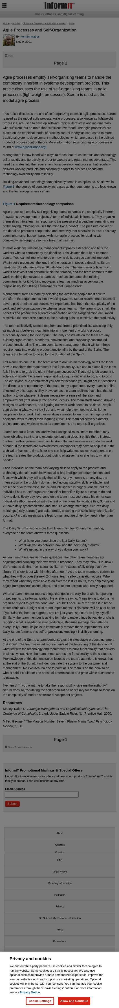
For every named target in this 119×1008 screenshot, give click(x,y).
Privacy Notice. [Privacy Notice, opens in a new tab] (30, 992)
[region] (59, 980)
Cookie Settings (40, 1001)
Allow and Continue (74, 1001)
